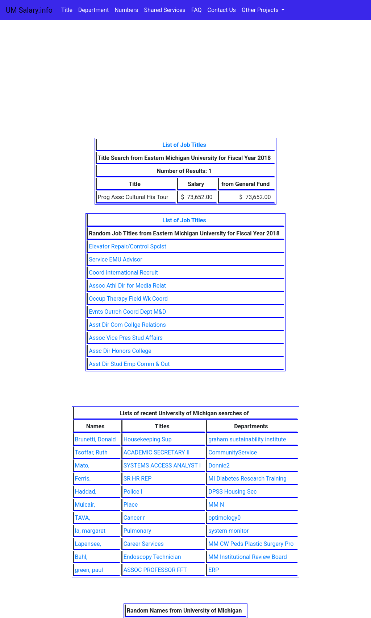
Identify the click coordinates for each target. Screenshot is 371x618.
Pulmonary (137, 530)
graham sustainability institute (247, 439)
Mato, (82, 465)
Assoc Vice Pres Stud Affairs (126, 337)
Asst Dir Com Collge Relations (127, 324)
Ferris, (83, 478)
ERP (213, 569)
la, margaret (90, 530)
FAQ (196, 10)
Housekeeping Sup (148, 439)
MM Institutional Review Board (247, 556)
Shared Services (165, 10)
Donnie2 (219, 465)
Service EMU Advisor (115, 259)
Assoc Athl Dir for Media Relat (127, 285)
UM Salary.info (29, 10)
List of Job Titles (184, 144)
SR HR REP (138, 478)
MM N (216, 504)
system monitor (228, 530)
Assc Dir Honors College (120, 350)
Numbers (126, 10)
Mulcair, (85, 504)
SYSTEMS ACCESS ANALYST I (162, 465)
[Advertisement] (186, 83)
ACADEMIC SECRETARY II (157, 452)
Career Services (144, 543)
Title (66, 10)
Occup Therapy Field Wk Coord (128, 298)
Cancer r (134, 517)
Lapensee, (88, 543)
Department (93, 10)
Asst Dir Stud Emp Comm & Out (129, 363)
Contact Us (222, 10)
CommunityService (232, 452)
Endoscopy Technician (152, 556)
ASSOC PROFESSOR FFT (155, 569)
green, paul (89, 569)
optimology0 (224, 517)
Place (131, 504)
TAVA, (82, 517)
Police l (133, 491)
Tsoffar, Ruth (91, 452)
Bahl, (81, 556)
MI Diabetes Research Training (247, 478)
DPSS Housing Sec (232, 491)
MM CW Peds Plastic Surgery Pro (250, 543)
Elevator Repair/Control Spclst (127, 246)
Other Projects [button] (261, 10)
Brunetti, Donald (95, 439)
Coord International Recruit (123, 272)
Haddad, (85, 491)
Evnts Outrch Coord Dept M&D (127, 311)
